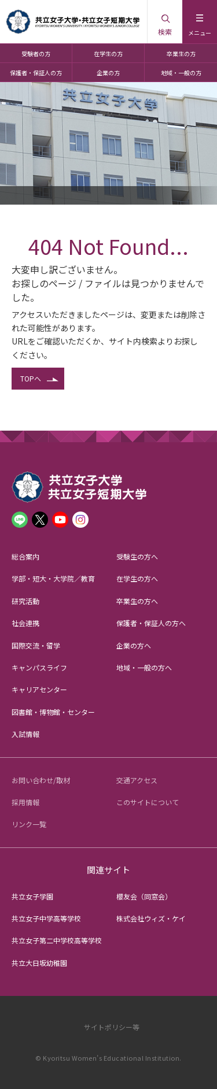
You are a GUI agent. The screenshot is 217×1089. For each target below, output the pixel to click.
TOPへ (30, 378)
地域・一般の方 (181, 72)
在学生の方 (108, 53)
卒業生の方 (181, 53)
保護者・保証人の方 (36, 72)
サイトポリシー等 (111, 1027)
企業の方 (108, 72)
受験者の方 (35, 53)
